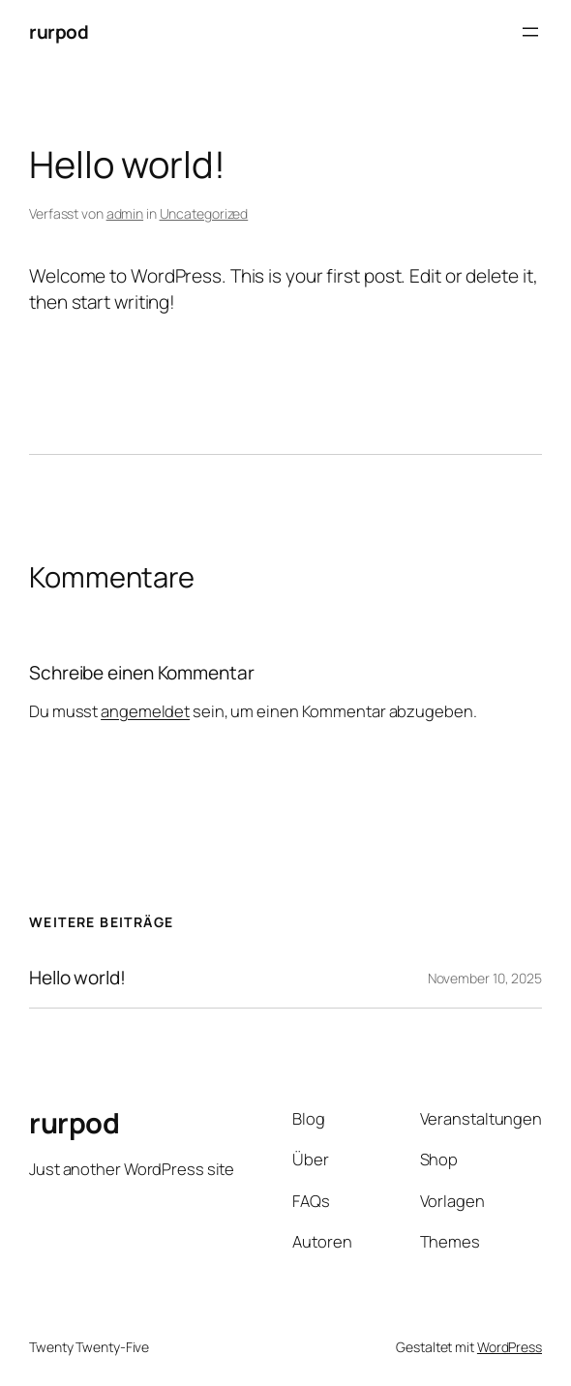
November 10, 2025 (485, 978)
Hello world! (77, 978)
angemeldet (145, 711)
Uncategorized (204, 213)
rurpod (58, 32)
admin (125, 213)
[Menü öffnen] (530, 32)
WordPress (509, 1347)
